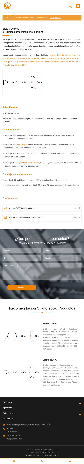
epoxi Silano (22, 144)
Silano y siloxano (30, 18)
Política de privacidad (51, 455)
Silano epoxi (43, 18)
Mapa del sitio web (32, 455)
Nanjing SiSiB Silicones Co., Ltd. (46, 449)
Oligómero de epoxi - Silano (28, 163)
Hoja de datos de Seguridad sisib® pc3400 (23, 217)
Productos (18, 18)
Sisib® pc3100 (50, 359)
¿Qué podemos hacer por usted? (42, 238)
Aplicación (7, 408)
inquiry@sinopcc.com (14, 439)
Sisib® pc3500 (50, 323)
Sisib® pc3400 (55, 18)
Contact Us (8, 419)
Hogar (9, 18)
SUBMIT (21, 287)
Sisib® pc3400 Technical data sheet (20, 208)
